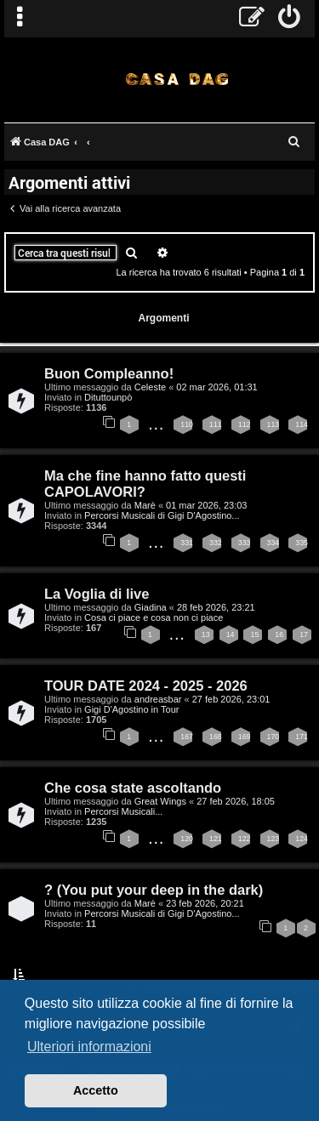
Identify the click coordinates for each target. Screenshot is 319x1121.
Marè (145, 505)
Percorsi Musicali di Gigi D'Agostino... (161, 515)
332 (215, 542)
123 (273, 838)
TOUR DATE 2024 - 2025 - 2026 (146, 685)
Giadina (150, 607)
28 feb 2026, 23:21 (216, 607)
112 (244, 424)
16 (279, 634)
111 (215, 424)
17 (303, 634)
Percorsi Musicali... (123, 811)
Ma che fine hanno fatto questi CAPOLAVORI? (145, 483)
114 (301, 424)
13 (206, 634)
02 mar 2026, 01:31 (216, 387)
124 (301, 838)
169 (244, 736)
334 (273, 542)
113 (273, 424)
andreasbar (158, 699)
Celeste (150, 387)
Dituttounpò (108, 397)
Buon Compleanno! (109, 373)
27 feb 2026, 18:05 (236, 801)
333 (244, 542)
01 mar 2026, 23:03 (206, 505)
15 (254, 634)
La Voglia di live (96, 593)
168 (215, 736)
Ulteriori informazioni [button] (89, 1046)
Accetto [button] (95, 1090)
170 (273, 736)
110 (186, 424)
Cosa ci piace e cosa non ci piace (153, 617)
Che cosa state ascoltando (132, 787)
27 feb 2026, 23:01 (231, 699)
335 (301, 542)
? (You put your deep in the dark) (153, 889)
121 (215, 838)
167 (186, 736)
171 (301, 736)
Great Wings (160, 801)
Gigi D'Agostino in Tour (131, 709)
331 (186, 542)
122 (244, 838)
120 (186, 838)
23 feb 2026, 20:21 (205, 903)
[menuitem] (289, 18)
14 (230, 634)
